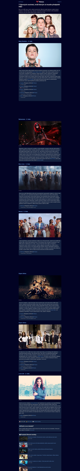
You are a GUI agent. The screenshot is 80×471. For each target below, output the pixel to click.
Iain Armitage (30, 79)
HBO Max (22, 92)
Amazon (22, 86)
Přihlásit (21, 1)
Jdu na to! (32, 430)
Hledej (59, 1)
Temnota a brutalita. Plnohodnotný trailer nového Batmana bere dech (42, 437)
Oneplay (22, 83)
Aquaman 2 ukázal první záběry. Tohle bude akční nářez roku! (41, 461)
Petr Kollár (30, 421)
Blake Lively (40, 356)
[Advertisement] (11, 17)
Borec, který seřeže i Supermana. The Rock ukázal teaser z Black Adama (43, 455)
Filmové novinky (37, 421)
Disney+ (22, 89)
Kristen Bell (53, 310)
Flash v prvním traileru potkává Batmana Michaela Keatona (40, 449)
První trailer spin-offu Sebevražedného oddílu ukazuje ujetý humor (42, 443)
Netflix (21, 95)
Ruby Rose (52, 158)
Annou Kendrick (34, 403)
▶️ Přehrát (34, 83)
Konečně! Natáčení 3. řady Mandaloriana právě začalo (39, 467)
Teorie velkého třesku (37, 72)
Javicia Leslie (40, 160)
